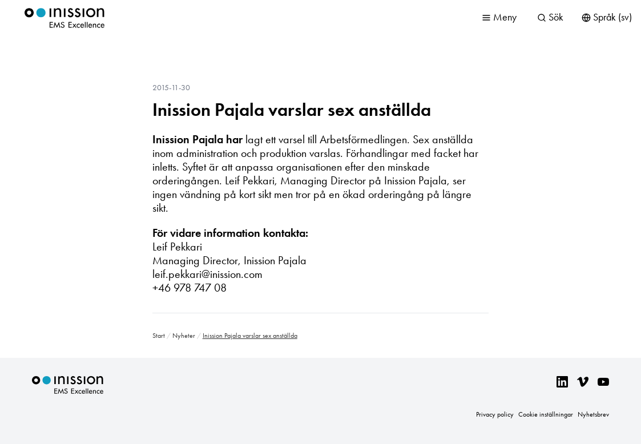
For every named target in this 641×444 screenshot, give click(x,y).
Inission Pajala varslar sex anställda (291, 109)
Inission (64, 18)
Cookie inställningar (545, 414)
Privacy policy (495, 414)
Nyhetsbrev (593, 414)
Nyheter (183, 336)
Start (158, 336)
